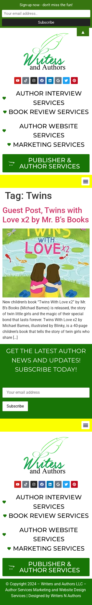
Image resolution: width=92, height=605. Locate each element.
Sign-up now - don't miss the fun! (46, 5)
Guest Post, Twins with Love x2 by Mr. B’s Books (45, 215)
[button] (85, 181)
